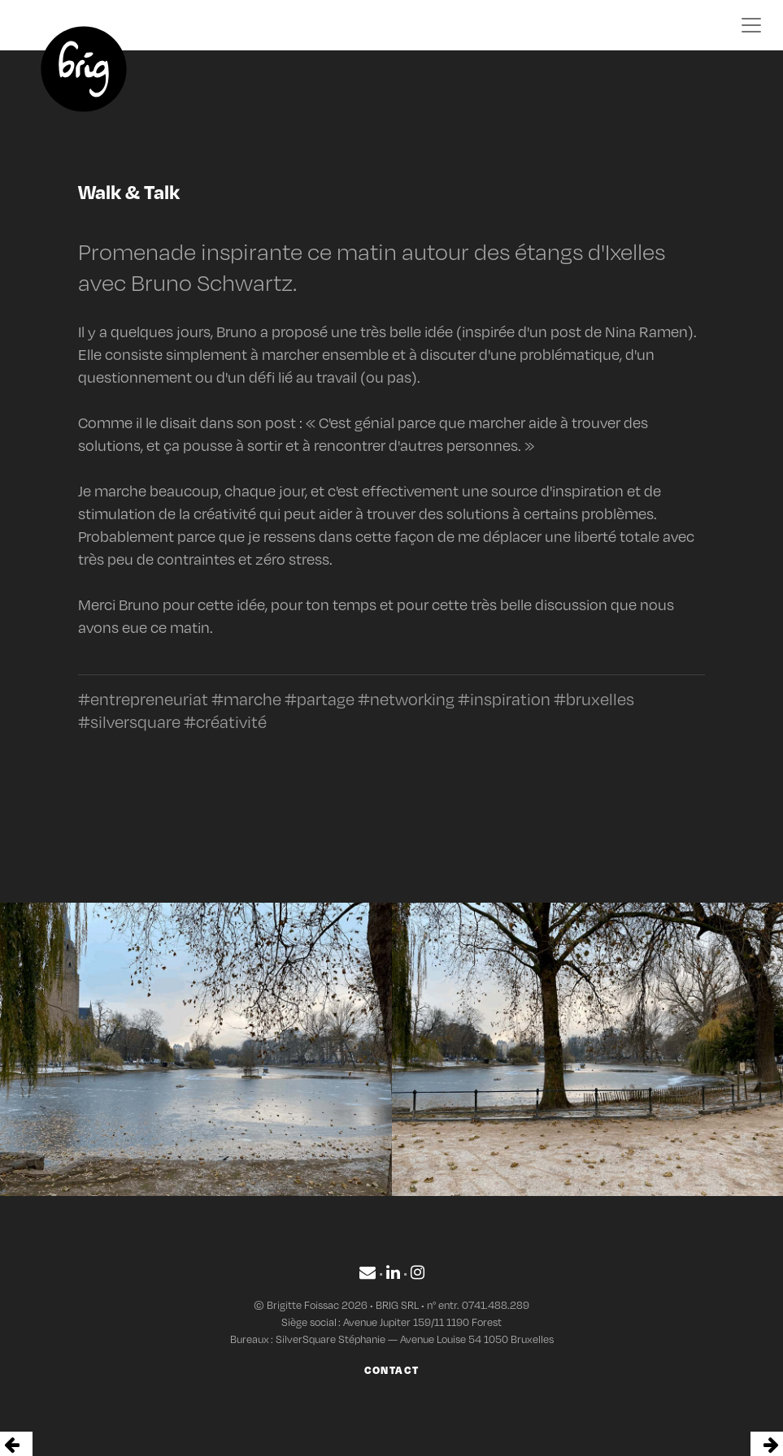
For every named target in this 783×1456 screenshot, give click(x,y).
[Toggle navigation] (751, 25)
